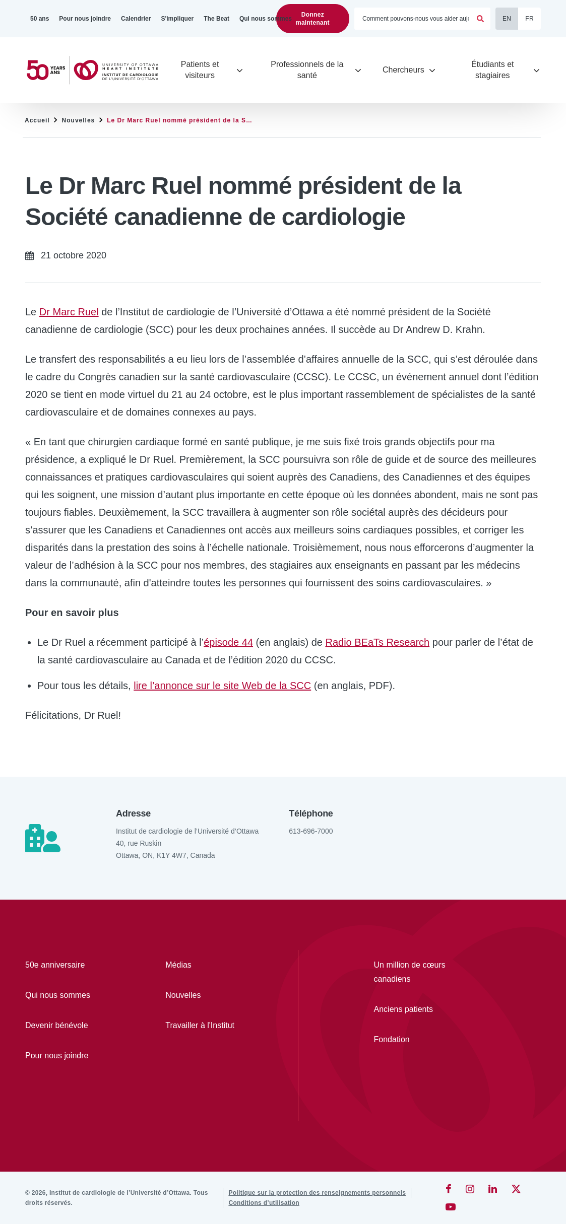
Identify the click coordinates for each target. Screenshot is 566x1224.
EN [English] (506, 18)
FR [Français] (529, 18)
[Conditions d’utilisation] (263, 1203)
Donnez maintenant (313, 18)
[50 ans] (39, 18)
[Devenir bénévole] (66, 1025)
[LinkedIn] (492, 1189)
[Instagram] (470, 1189)
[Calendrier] (136, 18)
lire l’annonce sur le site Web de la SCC (222, 685)
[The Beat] (216, 18)
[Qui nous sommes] (265, 18)
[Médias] (206, 965)
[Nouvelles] (206, 995)
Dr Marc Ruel (69, 311)
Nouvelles (78, 120)
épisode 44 (228, 642)
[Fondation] (419, 1040)
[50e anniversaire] (66, 965)
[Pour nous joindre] (85, 18)
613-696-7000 (311, 831)
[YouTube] (451, 1207)
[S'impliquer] (177, 18)
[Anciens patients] (419, 1009)
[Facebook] (449, 1189)
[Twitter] (516, 1189)
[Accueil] (96, 70)
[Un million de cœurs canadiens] (419, 972)
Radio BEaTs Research (377, 642)
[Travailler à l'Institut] (206, 1025)
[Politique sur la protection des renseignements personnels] (317, 1193)
